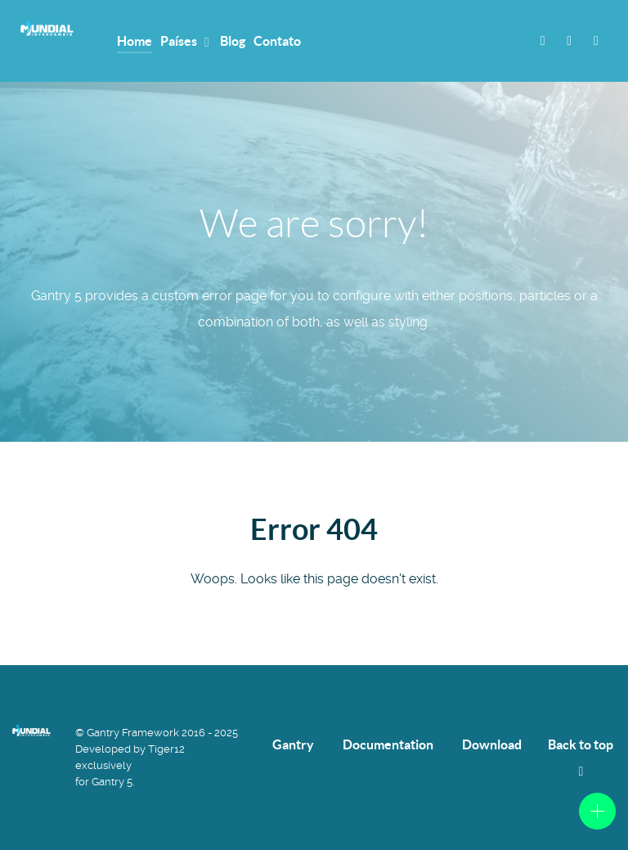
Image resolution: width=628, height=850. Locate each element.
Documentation (388, 744)
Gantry (293, 744)
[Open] (597, 811)
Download (492, 744)
